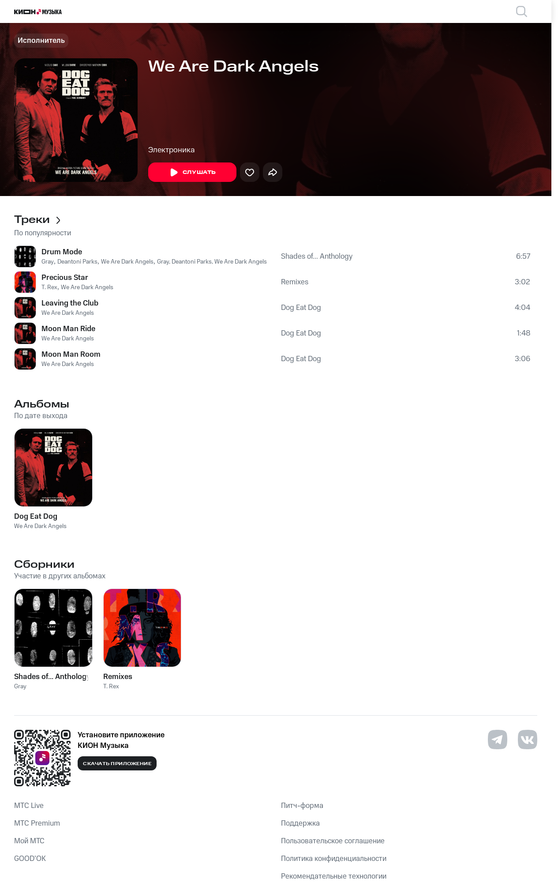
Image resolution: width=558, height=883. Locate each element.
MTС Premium (37, 823)
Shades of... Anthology (316, 256)
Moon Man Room (71, 354)
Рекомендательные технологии (333, 876)
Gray (47, 261)
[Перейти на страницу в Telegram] (497, 739)
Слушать (192, 172)
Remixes (294, 282)
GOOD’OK (30, 858)
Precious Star (64, 277)
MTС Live (29, 805)
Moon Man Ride (68, 329)
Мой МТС (29, 841)
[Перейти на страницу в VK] (527, 739)
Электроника (171, 150)
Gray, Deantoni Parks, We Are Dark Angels (212, 261)
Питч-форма (302, 805)
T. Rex (49, 287)
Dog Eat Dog (301, 307)
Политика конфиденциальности (333, 858)
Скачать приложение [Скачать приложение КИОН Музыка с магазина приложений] (117, 764)
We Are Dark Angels (127, 261)
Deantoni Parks (77, 261)
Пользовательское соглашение (333, 841)
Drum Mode (61, 252)
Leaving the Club (69, 303)
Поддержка (300, 823)
